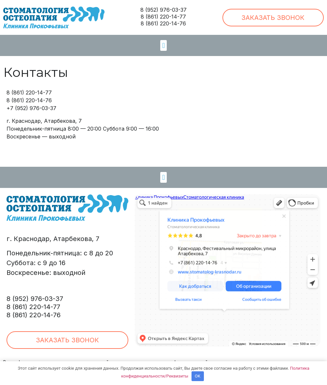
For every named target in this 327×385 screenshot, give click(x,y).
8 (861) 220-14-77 (163, 16)
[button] (163, 45)
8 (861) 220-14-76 (163, 23)
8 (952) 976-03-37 (163, 10)
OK (197, 376)
